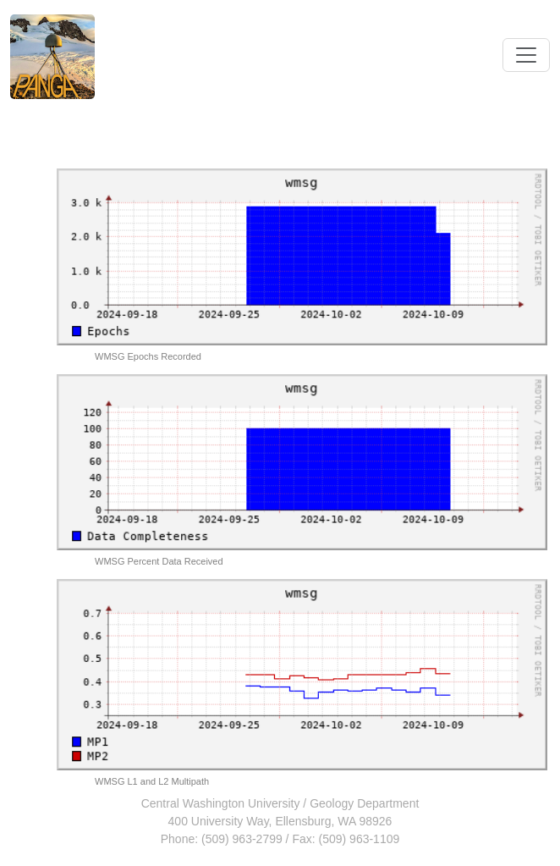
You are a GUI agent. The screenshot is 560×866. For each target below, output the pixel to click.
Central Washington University (220, 803)
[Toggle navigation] (526, 55)
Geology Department (364, 803)
